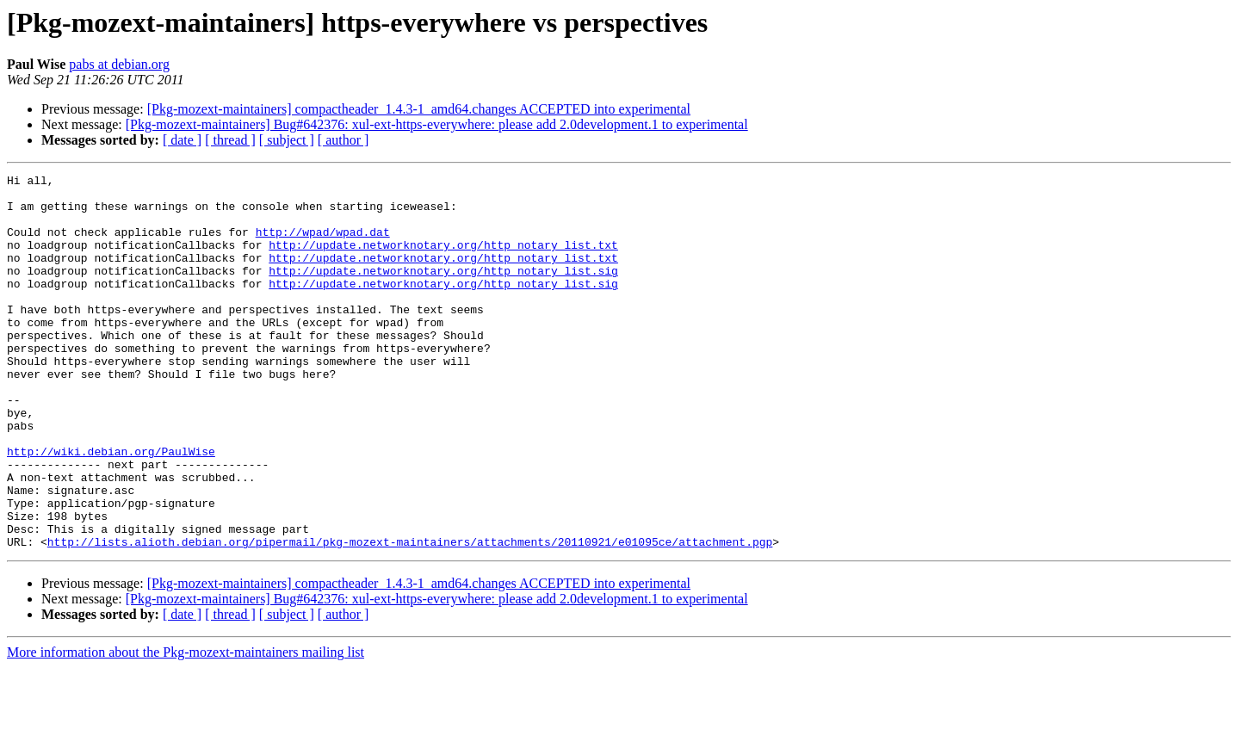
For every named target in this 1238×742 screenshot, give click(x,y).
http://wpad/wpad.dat (323, 244)
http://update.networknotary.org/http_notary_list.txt (443, 260)
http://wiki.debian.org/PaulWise (111, 508)
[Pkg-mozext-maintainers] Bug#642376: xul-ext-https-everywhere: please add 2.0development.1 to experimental (437, 124)
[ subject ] (286, 140)
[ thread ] (230, 140)
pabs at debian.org (119, 64)
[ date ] (182, 140)
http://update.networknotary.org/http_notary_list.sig (443, 291)
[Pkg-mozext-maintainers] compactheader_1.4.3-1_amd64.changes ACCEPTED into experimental (418, 109)
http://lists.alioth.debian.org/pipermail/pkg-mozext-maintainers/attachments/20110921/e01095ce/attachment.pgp (409, 616)
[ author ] (343, 140)
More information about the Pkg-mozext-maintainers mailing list (185, 727)
